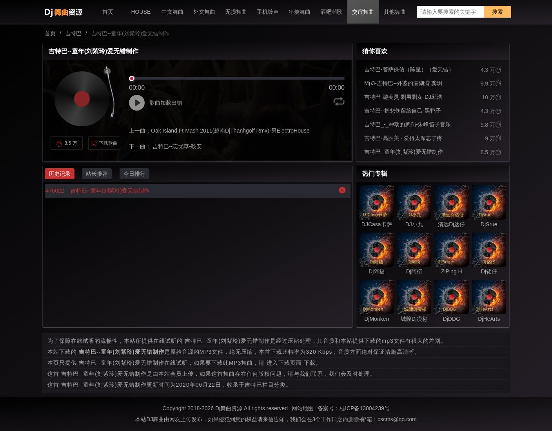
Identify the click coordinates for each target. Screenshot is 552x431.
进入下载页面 (284, 363)
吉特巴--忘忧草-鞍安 (176, 146)
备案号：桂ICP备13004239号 (354, 408)
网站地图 (303, 408)
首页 (50, 33)
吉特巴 (73, 33)
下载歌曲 (104, 143)
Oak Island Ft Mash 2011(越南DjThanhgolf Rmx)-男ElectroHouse (230, 130)
